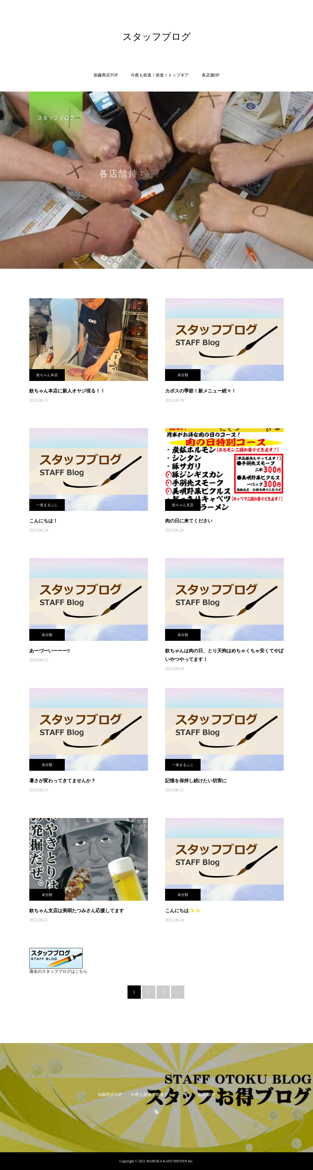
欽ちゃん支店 (182, 505)
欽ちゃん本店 (47, 375)
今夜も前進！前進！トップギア (160, 75)
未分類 (183, 375)
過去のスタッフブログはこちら (58, 971)
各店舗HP (211, 75)
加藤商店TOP (105, 75)
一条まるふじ (47, 505)
